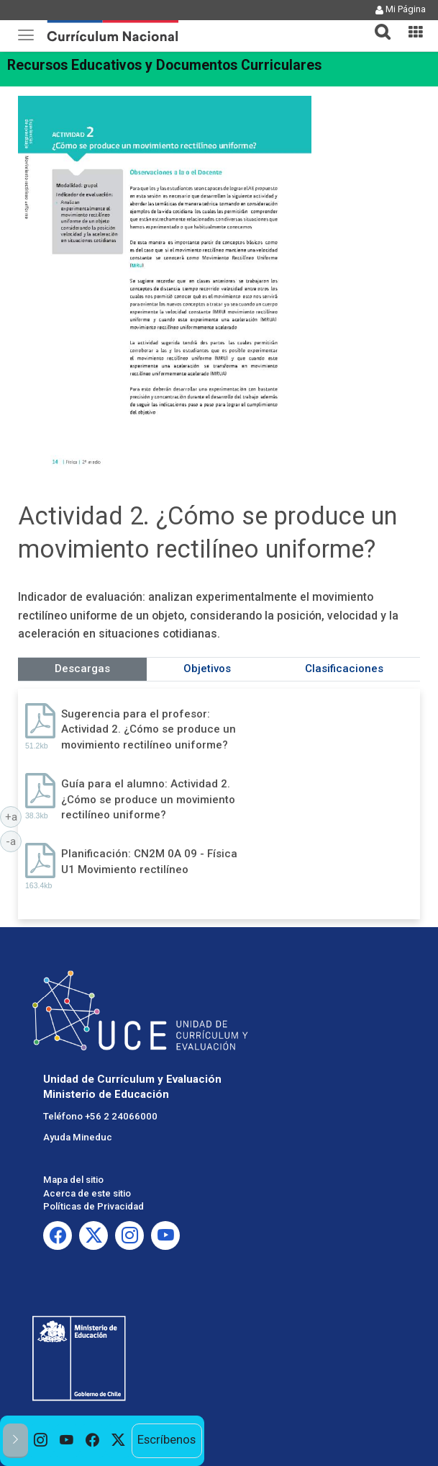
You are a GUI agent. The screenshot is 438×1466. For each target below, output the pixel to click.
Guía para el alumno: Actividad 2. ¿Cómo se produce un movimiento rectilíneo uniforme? (148, 799)
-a (14, 840)
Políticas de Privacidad (93, 1206)
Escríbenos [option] (166, 1440)
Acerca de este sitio (87, 1193)
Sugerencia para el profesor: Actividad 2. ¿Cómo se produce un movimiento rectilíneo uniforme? (148, 729)
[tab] (377, 23)
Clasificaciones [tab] (344, 668)
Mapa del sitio (73, 1179)
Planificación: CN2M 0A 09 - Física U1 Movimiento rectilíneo (149, 861)
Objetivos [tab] (207, 668)
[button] (377, 23)
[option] (41, 1440)
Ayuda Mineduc (77, 1137)
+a (13, 816)
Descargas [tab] (82, 668)
